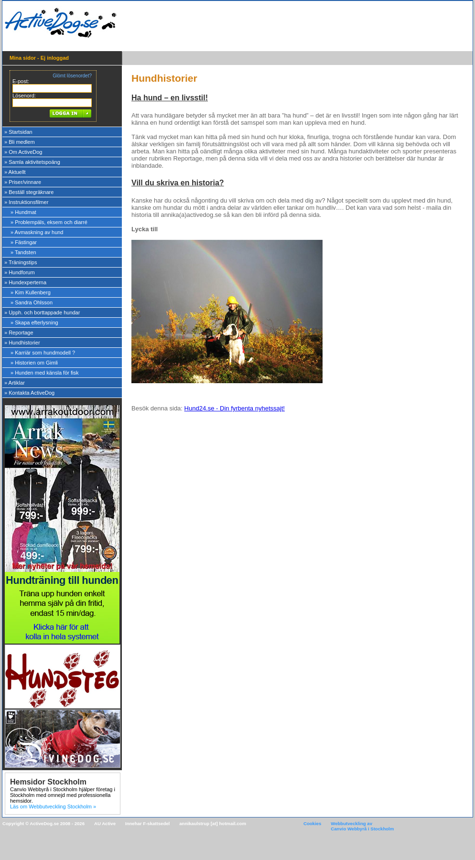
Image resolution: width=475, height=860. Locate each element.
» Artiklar (14, 383)
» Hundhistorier (22, 342)
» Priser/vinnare (22, 182)
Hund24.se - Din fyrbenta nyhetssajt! (234, 408)
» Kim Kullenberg (31, 292)
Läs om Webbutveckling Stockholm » (53, 806)
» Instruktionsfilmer (26, 202)
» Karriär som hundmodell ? (43, 352)
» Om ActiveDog (23, 152)
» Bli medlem (19, 142)
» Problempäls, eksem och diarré (49, 222)
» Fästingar (24, 242)
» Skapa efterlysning (34, 322)
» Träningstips (20, 262)
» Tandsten (23, 252)
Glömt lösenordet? (72, 75)
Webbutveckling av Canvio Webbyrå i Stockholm (362, 826)
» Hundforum (19, 272)
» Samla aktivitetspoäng (32, 162)
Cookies (312, 823)
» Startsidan (18, 132)
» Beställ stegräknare (29, 192)
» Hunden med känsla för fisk (44, 373)
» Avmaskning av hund (37, 232)
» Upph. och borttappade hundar (42, 312)
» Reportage (18, 332)
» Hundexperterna (25, 282)
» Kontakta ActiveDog (29, 393)
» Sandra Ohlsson (32, 302)
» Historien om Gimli (34, 363)
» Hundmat (23, 212)
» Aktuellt (15, 172)
